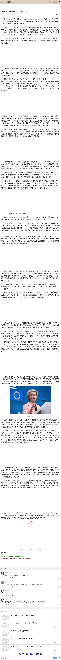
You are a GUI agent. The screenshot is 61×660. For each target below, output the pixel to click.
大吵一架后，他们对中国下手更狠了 (25, 623)
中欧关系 (31, 654)
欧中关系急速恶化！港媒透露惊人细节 (26, 646)
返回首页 (54, 2)
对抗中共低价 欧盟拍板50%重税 (23, 639)
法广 (2, 14)
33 (30, 523)
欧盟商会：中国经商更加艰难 (22, 616)
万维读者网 (9, 2)
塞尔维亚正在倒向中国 (20, 631)
